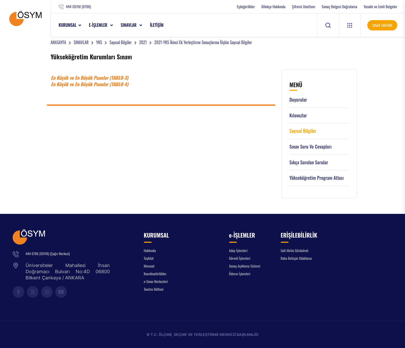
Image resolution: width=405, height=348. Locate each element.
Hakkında (150, 250)
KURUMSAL (67, 25)
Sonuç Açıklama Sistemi (244, 266)
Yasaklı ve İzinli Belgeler (380, 6)
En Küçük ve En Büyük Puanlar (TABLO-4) (89, 84)
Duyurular (298, 99)
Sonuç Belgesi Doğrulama (339, 6)
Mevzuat (149, 266)
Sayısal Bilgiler (121, 42)
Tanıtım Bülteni (153, 289)
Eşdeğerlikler (246, 6)
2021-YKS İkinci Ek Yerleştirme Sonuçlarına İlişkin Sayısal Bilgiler (203, 42)
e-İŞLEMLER (98, 25)
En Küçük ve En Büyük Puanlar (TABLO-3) (89, 77)
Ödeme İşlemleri (239, 273)
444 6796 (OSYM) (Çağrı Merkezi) (48, 253)
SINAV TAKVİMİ (382, 25)
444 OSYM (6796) (78, 6)
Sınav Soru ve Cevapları (311, 146)
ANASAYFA (58, 42)
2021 (143, 42)
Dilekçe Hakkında (273, 6)
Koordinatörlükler (155, 273)
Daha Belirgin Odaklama (296, 258)
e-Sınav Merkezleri (156, 281)
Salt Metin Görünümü (294, 250)
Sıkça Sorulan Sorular (309, 162)
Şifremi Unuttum (303, 6)
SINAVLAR (129, 25)
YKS (99, 42)
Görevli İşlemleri (240, 258)
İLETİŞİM (156, 25)
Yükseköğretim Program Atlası (317, 178)
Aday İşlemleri (238, 250)
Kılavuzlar (298, 115)
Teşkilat (149, 258)
